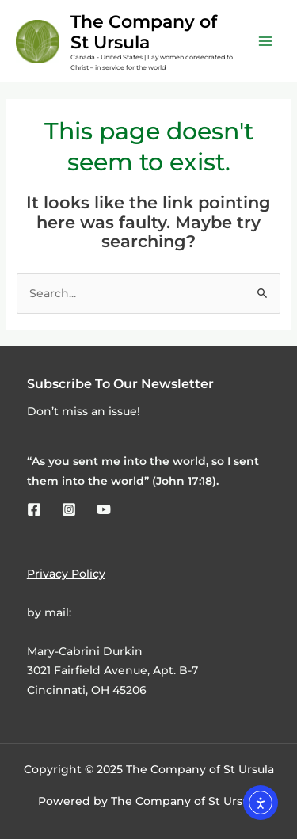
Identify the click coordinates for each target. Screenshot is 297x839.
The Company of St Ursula (143, 31)
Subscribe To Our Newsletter (120, 383)
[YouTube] (104, 509)
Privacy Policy (66, 573)
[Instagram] (69, 509)
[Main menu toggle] (265, 41)
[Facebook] (34, 509)
